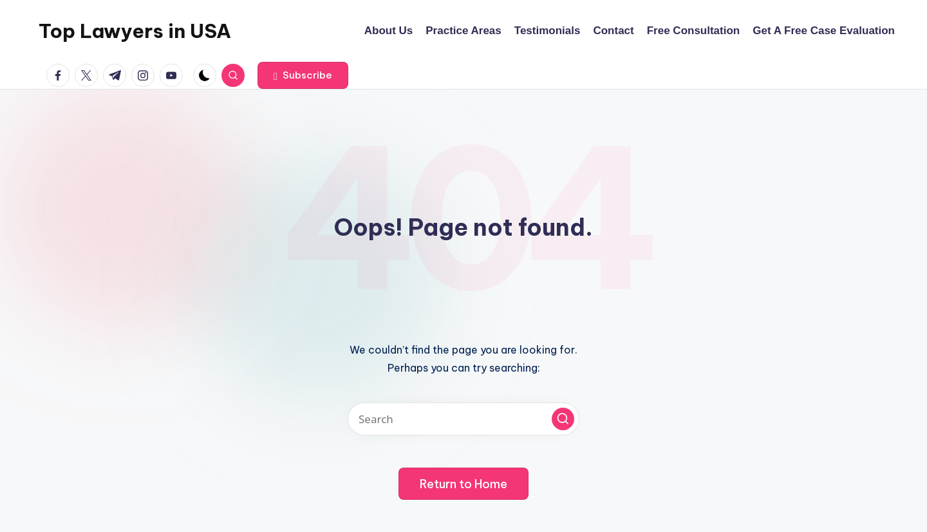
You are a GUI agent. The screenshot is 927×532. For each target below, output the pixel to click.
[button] (303, 75)
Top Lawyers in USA (135, 31)
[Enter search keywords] (463, 419)
